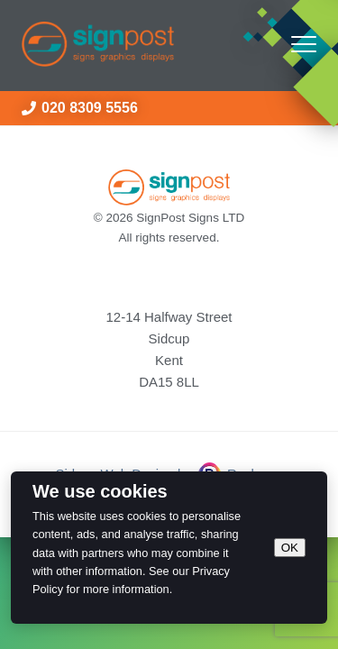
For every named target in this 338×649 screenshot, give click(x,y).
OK (289, 547)
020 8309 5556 (80, 107)
